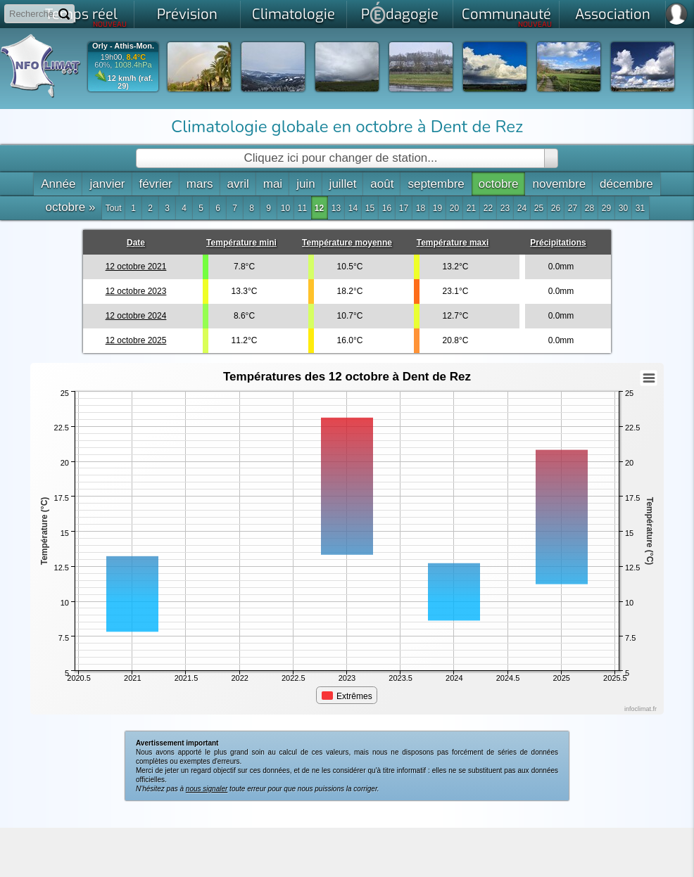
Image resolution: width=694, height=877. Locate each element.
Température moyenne (347, 243)
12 (319, 208)
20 (454, 208)
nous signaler (206, 789)
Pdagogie (400, 12)
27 (572, 208)
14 (353, 208)
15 (369, 208)
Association (612, 14)
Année (58, 184)
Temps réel (86, 17)
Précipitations (558, 243)
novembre (559, 184)
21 (471, 208)
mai (272, 184)
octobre (499, 184)
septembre (436, 184)
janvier (107, 184)
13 (336, 208)
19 (437, 208)
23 (505, 208)
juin (305, 184)
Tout (114, 208)
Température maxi (453, 243)
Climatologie (293, 14)
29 (606, 208)
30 (623, 208)
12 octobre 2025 (136, 340)
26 (555, 208)
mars (200, 184)
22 (488, 208)
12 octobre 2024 (136, 316)
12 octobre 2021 (136, 266)
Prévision (187, 14)
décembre (626, 184)
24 (521, 208)
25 (538, 208)
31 (640, 208)
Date (136, 243)
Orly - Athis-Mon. (123, 46)
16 (386, 208)
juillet (343, 184)
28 (589, 208)
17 (403, 208)
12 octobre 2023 (136, 291)
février (155, 184)
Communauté (507, 17)
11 (302, 208)
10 (285, 208)
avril (238, 184)
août (381, 184)
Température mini (241, 243)
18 (420, 208)
